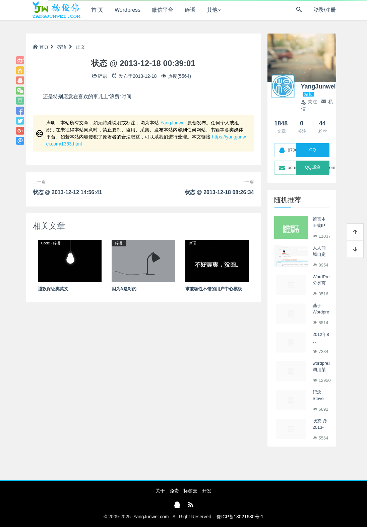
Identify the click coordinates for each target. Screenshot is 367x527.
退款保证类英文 (53, 288)
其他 (212, 10)
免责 (174, 490)
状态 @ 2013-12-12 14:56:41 (67, 192)
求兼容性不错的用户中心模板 (213, 288)
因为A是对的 (124, 288)
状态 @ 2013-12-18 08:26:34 (219, 192)
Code (45, 243)
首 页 (97, 10)
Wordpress (127, 10)
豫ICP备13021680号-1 (240, 516)
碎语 (190, 10)
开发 (206, 490)
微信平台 (162, 10)
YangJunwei (173, 122)
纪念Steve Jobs (318, 399)
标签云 (190, 490)
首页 (41, 47)
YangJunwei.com (151, 516)
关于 (160, 490)
